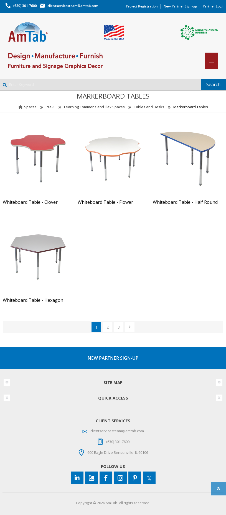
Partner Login (214, 6)
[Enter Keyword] (100, 84)
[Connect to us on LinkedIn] (77, 478)
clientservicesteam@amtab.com (72, 5)
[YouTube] (91, 478)
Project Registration (142, 6)
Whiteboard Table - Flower (105, 202)
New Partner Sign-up (180, 6)
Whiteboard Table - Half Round (185, 202)
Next (129, 327)
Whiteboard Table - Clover (30, 202)
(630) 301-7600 (25, 5)
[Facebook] (106, 478)
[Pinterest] (134, 478)
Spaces (30, 106)
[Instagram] (120, 478)
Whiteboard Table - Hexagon (33, 300)
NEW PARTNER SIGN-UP (113, 358)
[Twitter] (149, 478)
